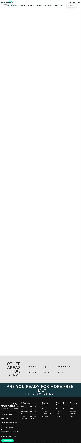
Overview (12, 44)
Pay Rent (44, 411)
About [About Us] (63, 5)
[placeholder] (35, 34)
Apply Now (59, 411)
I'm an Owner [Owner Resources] (23, 5)
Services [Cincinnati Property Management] (14, 5)
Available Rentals (61, 408)
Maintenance (48, 44)
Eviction (63, 44)
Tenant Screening (28, 44)
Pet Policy (59, 416)
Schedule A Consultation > (40, 394)
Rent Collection (38, 44)
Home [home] (7, 5)
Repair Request (46, 413)
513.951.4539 (75, 2)
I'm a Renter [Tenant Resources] (32, 5)
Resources (45, 416)
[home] (7, 2)
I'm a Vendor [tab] (56, 66)
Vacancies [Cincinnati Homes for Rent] (56, 5)
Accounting (56, 44)
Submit (61, 34)
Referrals (40, 5)
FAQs (57, 413)
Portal (43, 408)
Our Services (73, 411)
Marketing (19, 44)
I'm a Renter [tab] (65, 64)
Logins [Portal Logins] (71, 5)
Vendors (48, 5)
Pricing (69, 44)
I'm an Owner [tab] (56, 64)
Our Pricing (73, 413)
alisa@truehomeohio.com (8, 436)
